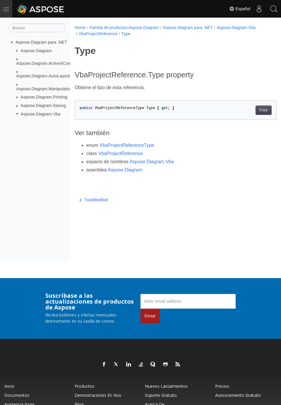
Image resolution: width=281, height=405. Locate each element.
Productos (84, 386)
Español (239, 8)
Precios (222, 386)
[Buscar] (37, 27)
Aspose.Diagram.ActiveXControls (47, 63)
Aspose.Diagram (36, 50)
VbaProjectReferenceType (126, 145)
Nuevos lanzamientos (166, 386)
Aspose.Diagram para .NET (41, 42)
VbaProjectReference (97, 33)
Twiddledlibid (93, 200)
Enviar (150, 316)
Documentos (16, 395)
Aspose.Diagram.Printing (44, 97)
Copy (249, 110)
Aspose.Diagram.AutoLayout (43, 76)
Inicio (9, 386)
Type (125, 33)
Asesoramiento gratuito (238, 395)
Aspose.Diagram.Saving (43, 105)
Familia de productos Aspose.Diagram (124, 27)
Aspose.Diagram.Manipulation (44, 88)
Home (80, 27)
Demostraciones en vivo (98, 395)
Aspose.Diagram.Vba (41, 113)
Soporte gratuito (161, 395)
